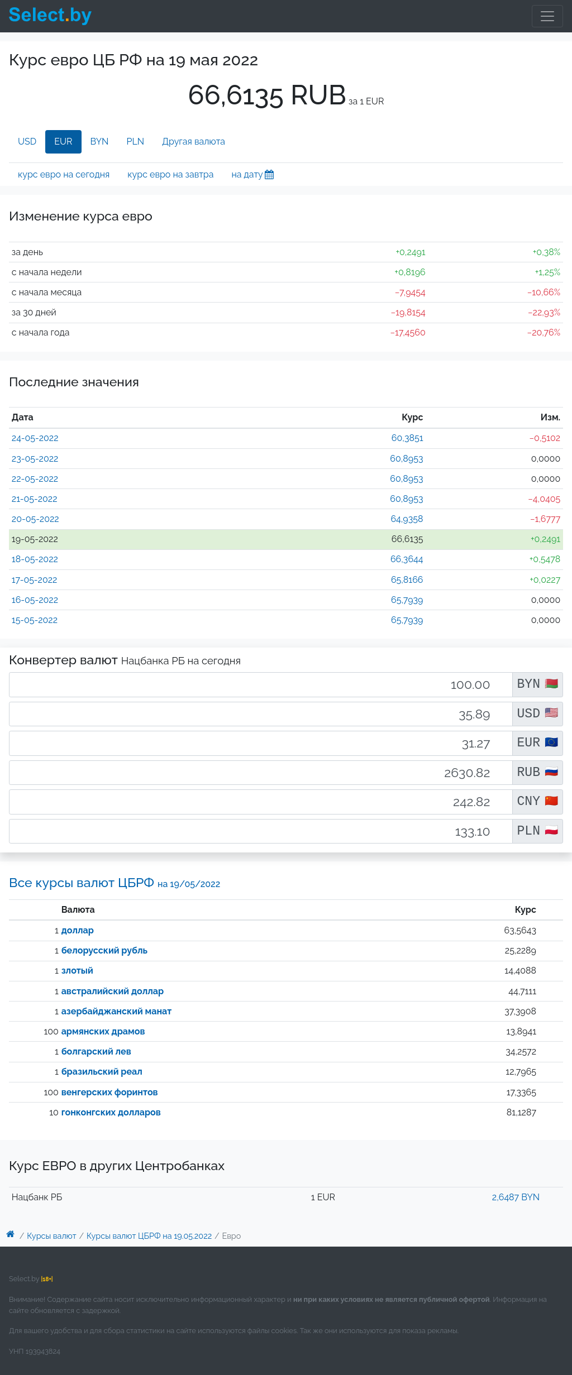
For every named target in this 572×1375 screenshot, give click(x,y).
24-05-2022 (35, 438)
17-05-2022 (35, 579)
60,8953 (406, 458)
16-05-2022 (35, 600)
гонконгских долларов (111, 1112)
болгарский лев (96, 1051)
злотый (77, 970)
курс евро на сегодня (63, 174)
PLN (135, 141)
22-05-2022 (35, 478)
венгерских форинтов (109, 1092)
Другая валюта (193, 141)
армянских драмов (103, 1031)
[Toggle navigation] (547, 16)
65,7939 (407, 600)
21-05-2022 (35, 499)
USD (27, 141)
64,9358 (406, 519)
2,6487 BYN (516, 1197)
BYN (99, 141)
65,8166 (407, 579)
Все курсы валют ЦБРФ (114, 882)
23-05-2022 (35, 458)
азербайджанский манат (116, 1011)
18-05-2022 (35, 559)
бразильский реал (101, 1071)
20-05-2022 (35, 519)
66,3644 (406, 559)
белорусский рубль (104, 950)
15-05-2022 (35, 620)
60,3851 (407, 438)
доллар (77, 930)
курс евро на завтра (170, 174)
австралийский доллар (112, 991)
